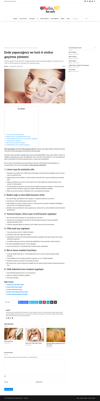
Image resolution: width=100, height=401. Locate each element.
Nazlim (6, 66)
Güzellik (12, 47)
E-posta (6, 382)
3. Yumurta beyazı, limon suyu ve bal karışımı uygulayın (21, 138)
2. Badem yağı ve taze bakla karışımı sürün (17, 136)
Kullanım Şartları (84, 398)
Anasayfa (7, 47)
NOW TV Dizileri (73, 56)
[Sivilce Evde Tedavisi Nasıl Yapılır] (34, 335)
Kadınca (15, 18)
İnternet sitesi (39, 382)
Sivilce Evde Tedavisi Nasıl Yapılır (17, 292)
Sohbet (63, 18)
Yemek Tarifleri (44, 18)
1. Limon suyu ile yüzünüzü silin (14, 134)
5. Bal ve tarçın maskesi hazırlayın (15, 142)
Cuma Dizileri (72, 69)
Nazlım (26, 398)
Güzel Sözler (23, 18)
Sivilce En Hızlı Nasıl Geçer (15, 284)
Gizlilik (89, 398)
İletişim (93, 398)
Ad (5, 376)
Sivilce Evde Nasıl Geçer (14, 289)
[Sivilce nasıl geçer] (13, 334)
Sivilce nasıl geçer (8, 341)
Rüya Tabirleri (54, 18)
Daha (68, 18)
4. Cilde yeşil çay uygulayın (13, 140)
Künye (77, 398)
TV (37, 18)
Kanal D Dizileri (72, 61)
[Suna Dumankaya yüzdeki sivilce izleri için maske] (55, 335)
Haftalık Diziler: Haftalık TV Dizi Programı (79, 65)
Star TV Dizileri (72, 52)
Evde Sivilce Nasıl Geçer (14, 287)
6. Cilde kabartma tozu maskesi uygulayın (17, 145)
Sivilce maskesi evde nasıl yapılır (17, 294)
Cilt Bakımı (32, 18)
